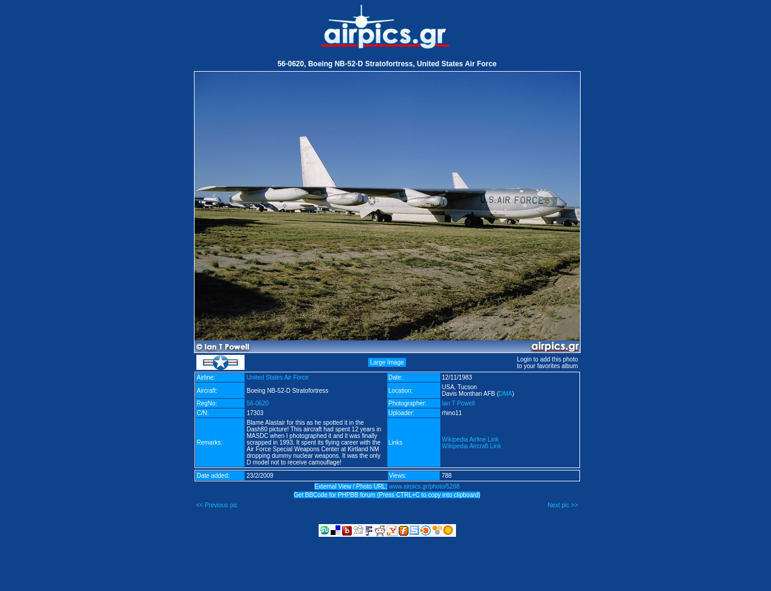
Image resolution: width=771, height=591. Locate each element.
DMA (505, 393)
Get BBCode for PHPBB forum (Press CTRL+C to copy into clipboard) (387, 495)
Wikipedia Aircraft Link (471, 446)
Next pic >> (563, 505)
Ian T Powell (458, 403)
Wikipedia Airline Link (470, 439)
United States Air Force (277, 377)
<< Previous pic (217, 505)
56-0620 (257, 403)
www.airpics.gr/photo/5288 (424, 486)
